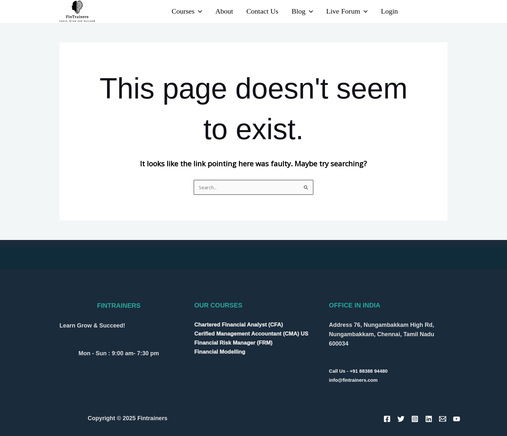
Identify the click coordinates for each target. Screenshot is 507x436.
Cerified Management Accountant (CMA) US (251, 334)
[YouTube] (429, 12)
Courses (181, 11)
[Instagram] (443, 12)
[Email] (442, 418)
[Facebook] (387, 418)
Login (388, 11)
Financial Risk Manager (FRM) (233, 343)
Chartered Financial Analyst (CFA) (238, 325)
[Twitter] (401, 418)
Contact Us (259, 11)
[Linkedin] (415, 12)
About (220, 11)
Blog (299, 11)
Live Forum (345, 11)
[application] (193, 11)
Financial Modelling (219, 352)
